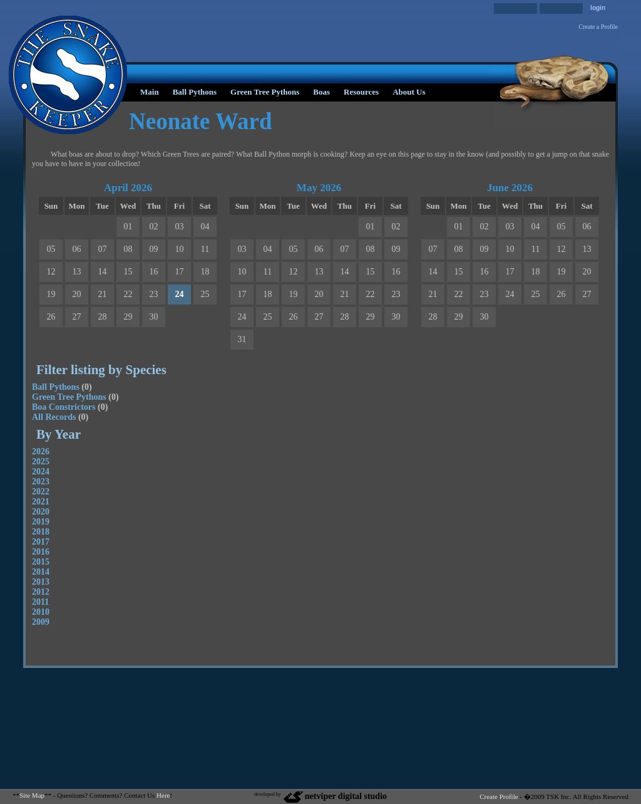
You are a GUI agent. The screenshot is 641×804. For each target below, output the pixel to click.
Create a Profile (598, 26)
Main (149, 92)
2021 (40, 501)
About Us (408, 92)
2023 (40, 481)
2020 (40, 511)
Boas (321, 92)
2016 (40, 551)
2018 (40, 531)
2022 (40, 491)
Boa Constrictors (64, 407)
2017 (40, 541)
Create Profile (498, 796)
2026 (40, 451)
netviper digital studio (334, 796)
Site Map (31, 795)
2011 (40, 602)
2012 (40, 592)
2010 (40, 612)
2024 (40, 471)
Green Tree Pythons (264, 92)
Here (163, 795)
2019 (40, 521)
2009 (40, 622)
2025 (40, 461)
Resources (361, 92)
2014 (40, 572)
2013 (40, 582)
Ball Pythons (195, 92)
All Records (54, 417)
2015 (40, 561)
